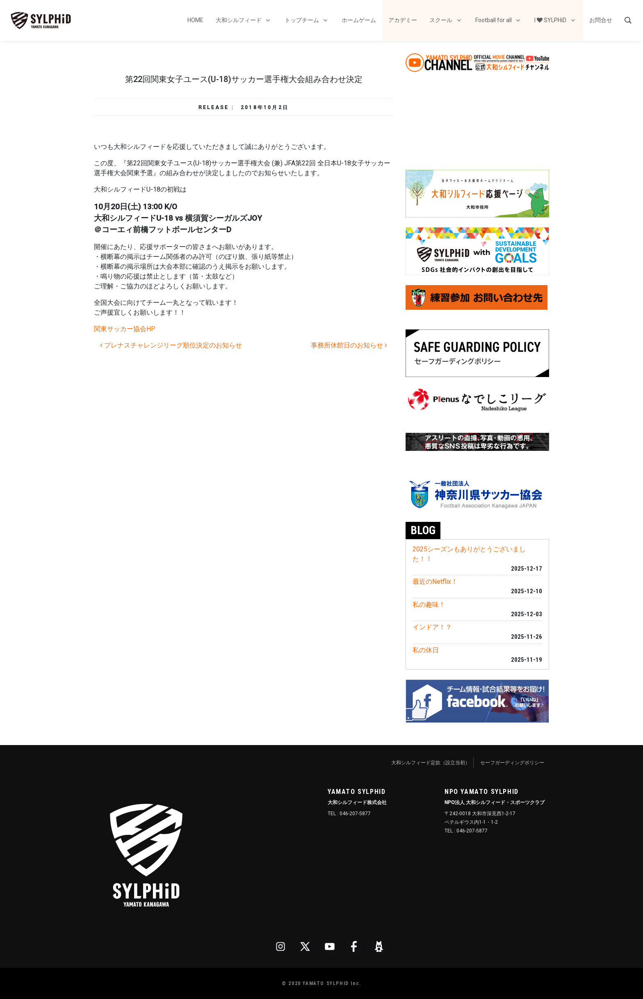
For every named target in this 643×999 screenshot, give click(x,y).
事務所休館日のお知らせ (349, 345)
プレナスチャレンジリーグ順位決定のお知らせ (171, 345)
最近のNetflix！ (435, 581)
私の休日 (426, 650)
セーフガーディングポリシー (512, 763)
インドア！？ (432, 627)
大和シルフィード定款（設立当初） (430, 763)
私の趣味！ (429, 604)
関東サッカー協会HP (124, 329)
